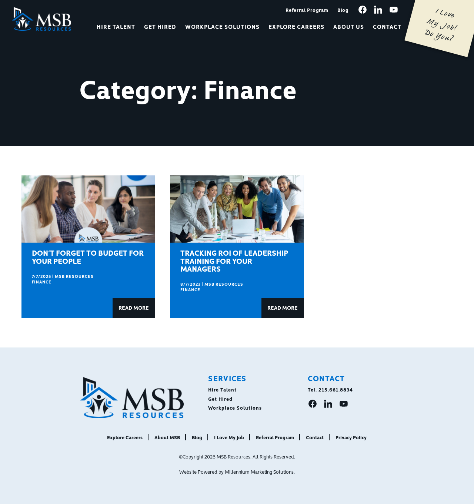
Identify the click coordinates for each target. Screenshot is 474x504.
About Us (348, 26)
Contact (387, 26)
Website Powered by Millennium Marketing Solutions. (237, 471)
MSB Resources (74, 276)
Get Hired (160, 26)
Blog (343, 9)
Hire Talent (116, 26)
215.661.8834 (335, 389)
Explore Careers (296, 26)
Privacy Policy (351, 437)
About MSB (167, 437)
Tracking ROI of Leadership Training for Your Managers (234, 260)
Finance (42, 282)
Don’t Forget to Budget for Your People (88, 256)
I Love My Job (229, 437)
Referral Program (307, 9)
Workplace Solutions (222, 26)
